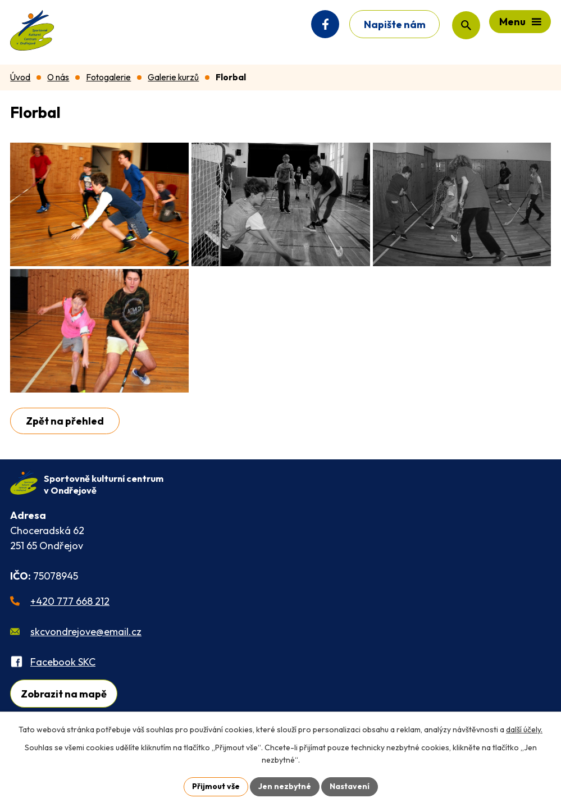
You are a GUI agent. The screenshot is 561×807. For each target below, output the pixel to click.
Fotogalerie (108, 77)
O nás (58, 77)
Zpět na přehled (65, 420)
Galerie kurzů (173, 77)
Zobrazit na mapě (64, 693)
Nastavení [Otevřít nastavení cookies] (350, 786)
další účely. (524, 729)
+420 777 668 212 (70, 601)
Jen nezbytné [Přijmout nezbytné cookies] (284, 786)
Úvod (20, 77)
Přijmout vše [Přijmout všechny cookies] (216, 786)
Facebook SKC (62, 661)
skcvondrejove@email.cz (86, 631)
